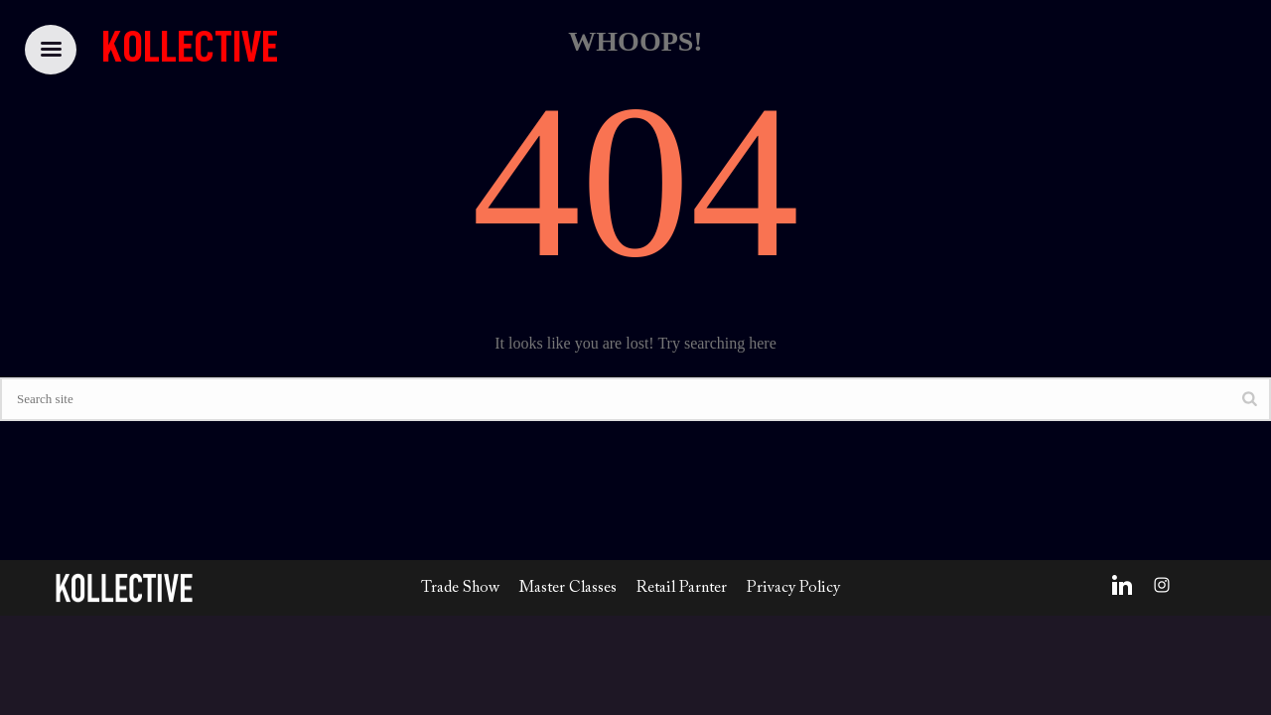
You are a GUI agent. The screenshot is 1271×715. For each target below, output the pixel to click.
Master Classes (568, 588)
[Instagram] (1162, 585)
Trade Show (460, 588)
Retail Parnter (681, 588)
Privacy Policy (793, 588)
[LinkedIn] (1122, 585)
